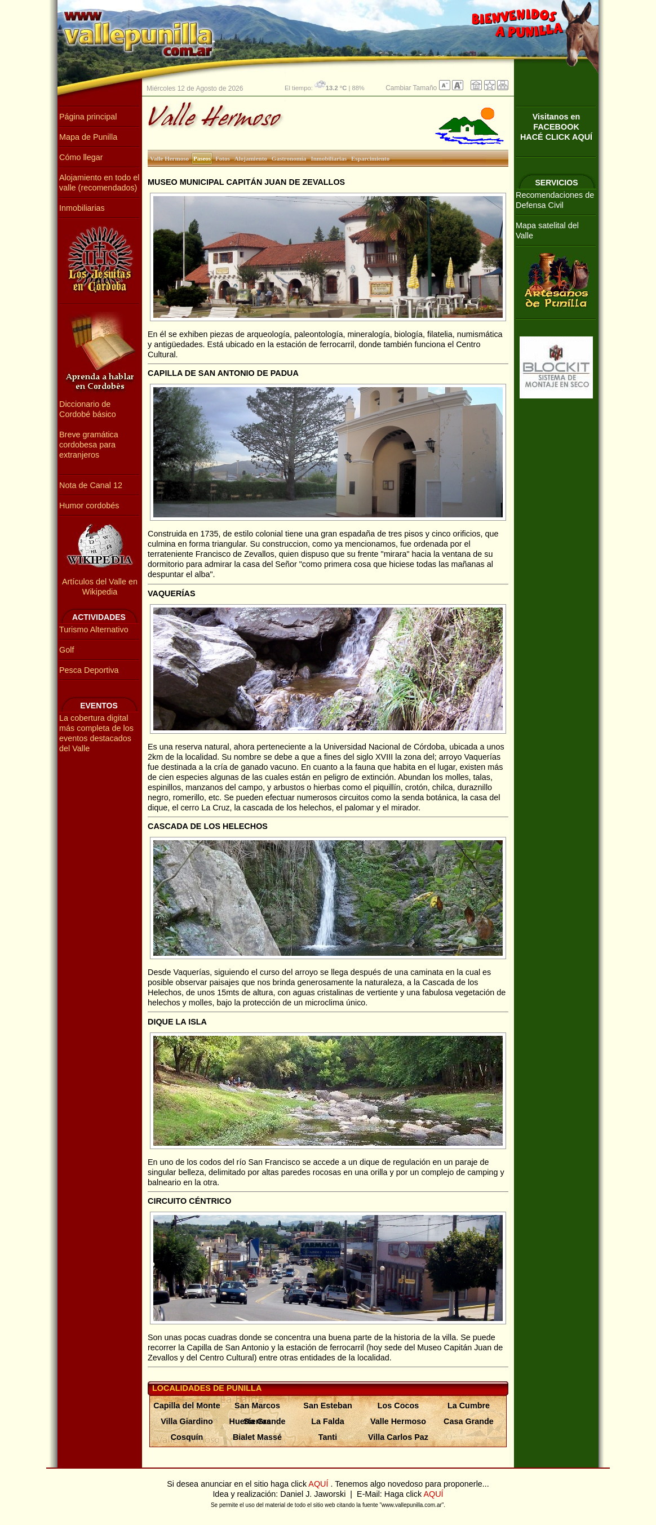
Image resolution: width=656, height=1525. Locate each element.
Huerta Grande (257, 1421)
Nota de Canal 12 (90, 485)
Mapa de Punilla (88, 136)
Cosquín (187, 1437)
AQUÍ (319, 1483)
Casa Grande (469, 1421)
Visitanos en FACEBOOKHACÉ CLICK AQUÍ (556, 126)
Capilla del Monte (186, 1405)
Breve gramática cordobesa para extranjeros (88, 444)
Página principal (88, 116)
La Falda (327, 1421)
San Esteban (327, 1405)
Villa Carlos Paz (398, 1437)
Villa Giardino (187, 1421)
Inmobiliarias (82, 207)
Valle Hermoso (398, 1421)
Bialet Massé (257, 1437)
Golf (66, 649)
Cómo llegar (81, 157)
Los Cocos (398, 1405)
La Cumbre (468, 1405)
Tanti (327, 1437)
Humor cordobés (89, 505)
